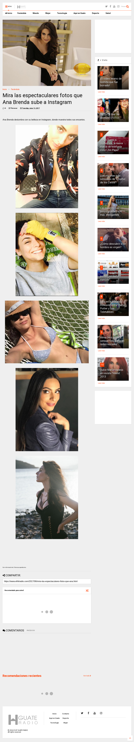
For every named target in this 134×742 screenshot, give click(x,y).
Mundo (36, 13)
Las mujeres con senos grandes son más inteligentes (111, 211)
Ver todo (87, 676)
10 (102, 364)
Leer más (101, 92)
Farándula (21, 13)
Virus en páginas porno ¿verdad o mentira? (109, 276)
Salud (108, 13)
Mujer (48, 13)
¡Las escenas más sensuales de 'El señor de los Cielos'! (113, 179)
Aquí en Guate (79, 13)
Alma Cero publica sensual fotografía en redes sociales (112, 341)
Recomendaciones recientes (22, 676)
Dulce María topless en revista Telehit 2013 (111, 373)
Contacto (65, 714)
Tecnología (62, 13)
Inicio (8, 13)
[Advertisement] (22, 653)
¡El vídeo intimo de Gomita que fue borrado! (111, 82)
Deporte (95, 13)
